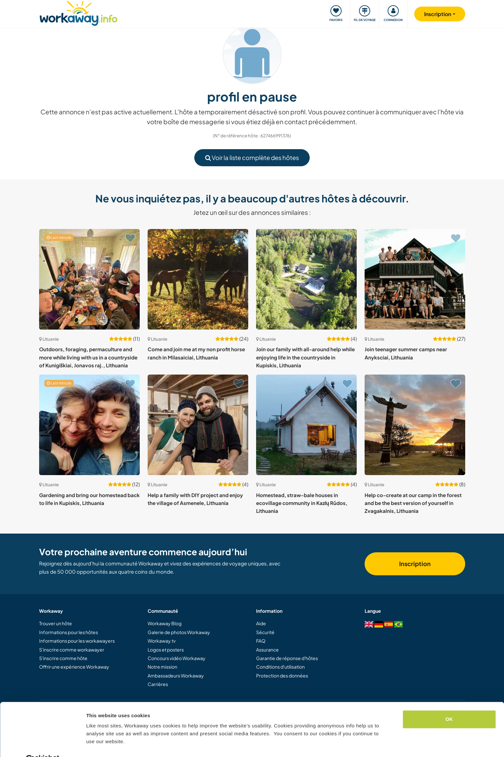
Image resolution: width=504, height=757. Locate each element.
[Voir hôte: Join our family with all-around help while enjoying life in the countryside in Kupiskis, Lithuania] (306, 279)
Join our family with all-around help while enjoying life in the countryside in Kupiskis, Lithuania (305, 357)
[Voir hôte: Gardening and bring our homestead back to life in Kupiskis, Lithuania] (89, 425)
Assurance (267, 650)
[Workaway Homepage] (78, 12)
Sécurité (265, 632)
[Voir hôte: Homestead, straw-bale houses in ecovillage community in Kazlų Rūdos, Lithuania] (306, 425)
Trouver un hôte (55, 623)
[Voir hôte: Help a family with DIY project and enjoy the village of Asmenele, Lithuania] (198, 425)
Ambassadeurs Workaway (176, 675)
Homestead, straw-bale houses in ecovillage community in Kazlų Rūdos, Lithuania (302, 503)
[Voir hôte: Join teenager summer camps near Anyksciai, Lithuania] (415, 279)
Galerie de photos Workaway (179, 632)
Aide (261, 623)
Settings (96, 744)
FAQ (260, 641)
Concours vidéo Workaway (176, 658)
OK (449, 703)
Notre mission (162, 667)
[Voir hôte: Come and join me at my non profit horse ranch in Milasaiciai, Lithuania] (198, 279)
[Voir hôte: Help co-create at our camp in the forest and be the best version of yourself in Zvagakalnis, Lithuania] (415, 425)
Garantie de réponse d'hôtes (287, 658)
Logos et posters (166, 650)
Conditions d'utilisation (280, 667)
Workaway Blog (164, 623)
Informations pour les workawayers (77, 641)
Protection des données (282, 675)
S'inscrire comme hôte (63, 658)
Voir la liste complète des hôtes (252, 157)
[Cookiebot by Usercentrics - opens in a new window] (42, 744)
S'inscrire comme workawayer (71, 650)
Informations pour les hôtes (68, 632)
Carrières (158, 684)
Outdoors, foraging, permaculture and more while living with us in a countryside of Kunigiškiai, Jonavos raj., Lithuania (88, 357)
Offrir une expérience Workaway (74, 667)
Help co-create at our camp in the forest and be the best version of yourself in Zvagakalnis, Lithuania (413, 503)
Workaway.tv (162, 641)
